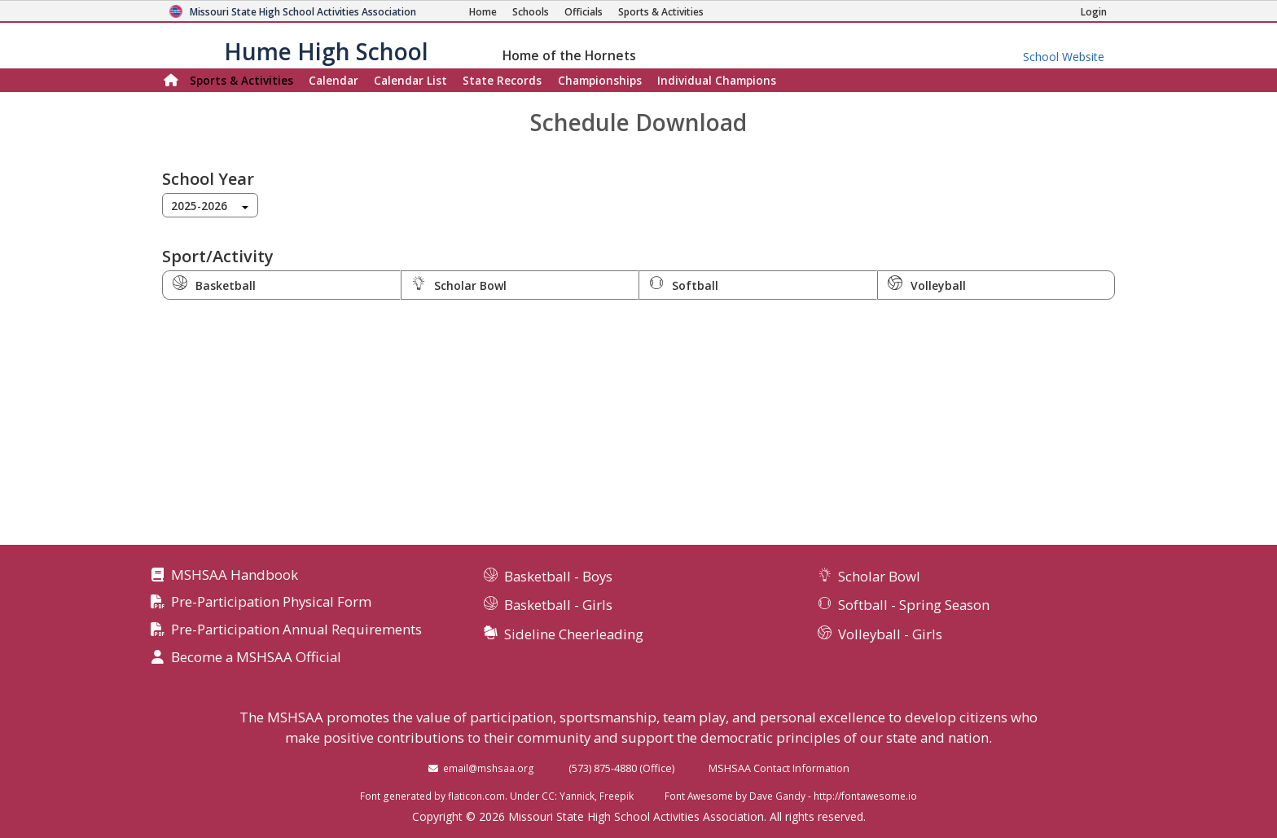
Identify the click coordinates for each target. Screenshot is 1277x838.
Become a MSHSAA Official (256, 657)
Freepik (616, 795)
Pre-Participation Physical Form (271, 602)
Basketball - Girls (558, 604)
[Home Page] (483, 12)
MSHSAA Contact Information (779, 768)
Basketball (214, 284)
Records (502, 80)
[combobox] (210, 205)
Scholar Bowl (459, 284)
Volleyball (927, 284)
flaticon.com (476, 795)
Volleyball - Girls (890, 634)
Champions (716, 80)
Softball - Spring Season (914, 604)
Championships (600, 80)
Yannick (577, 795)
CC (548, 795)
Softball (683, 284)
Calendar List (410, 80)
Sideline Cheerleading (573, 634)
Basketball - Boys (558, 576)
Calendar (333, 80)
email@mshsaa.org (488, 767)
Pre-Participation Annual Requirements (296, 630)
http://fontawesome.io (865, 795)
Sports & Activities (241, 80)
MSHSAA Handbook (234, 575)
